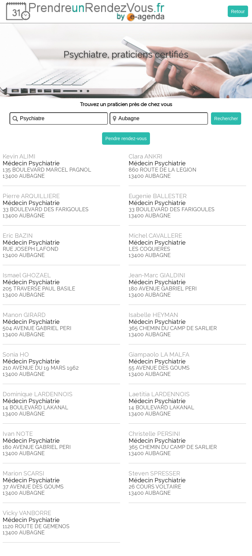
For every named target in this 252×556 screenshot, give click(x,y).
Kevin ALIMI (19, 156)
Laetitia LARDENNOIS (159, 394)
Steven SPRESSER (154, 473)
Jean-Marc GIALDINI (157, 275)
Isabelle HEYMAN (153, 314)
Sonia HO (16, 354)
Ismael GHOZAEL (27, 275)
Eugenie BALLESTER (158, 196)
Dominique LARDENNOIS (38, 394)
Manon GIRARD (24, 314)
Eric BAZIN (18, 235)
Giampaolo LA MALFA (159, 354)
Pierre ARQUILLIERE (31, 196)
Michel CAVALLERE (155, 235)
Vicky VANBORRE (27, 513)
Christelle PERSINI (154, 433)
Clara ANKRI (145, 156)
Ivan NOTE (18, 433)
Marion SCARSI (23, 473)
